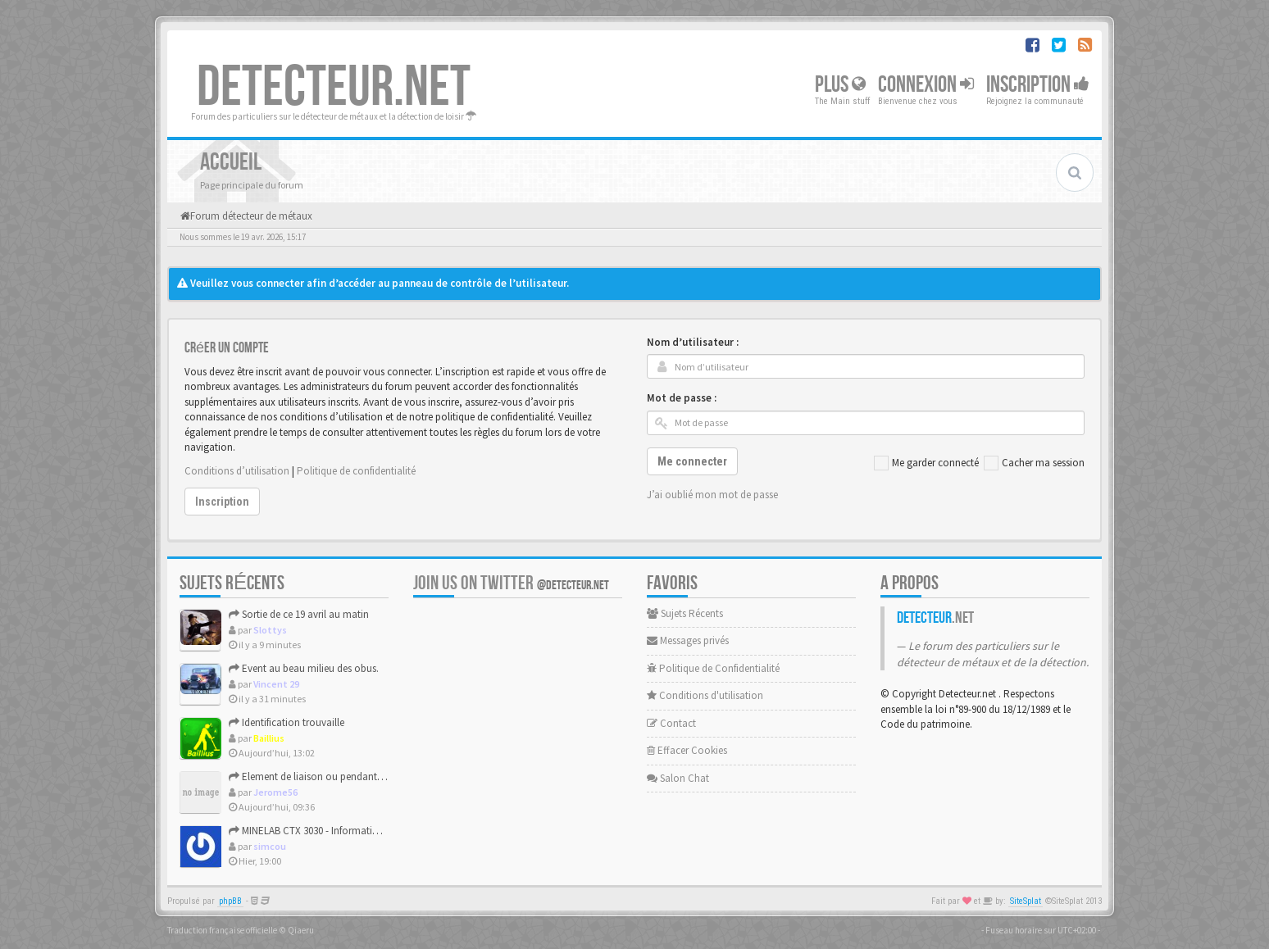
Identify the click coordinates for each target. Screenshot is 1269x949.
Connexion (926, 84)
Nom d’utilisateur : (693, 342)
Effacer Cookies (687, 750)
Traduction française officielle (222, 930)
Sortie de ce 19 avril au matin (299, 614)
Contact (671, 723)
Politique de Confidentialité (713, 668)
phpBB (230, 901)
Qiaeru (301, 930)
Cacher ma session (1034, 463)
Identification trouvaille (286, 722)
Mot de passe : (681, 398)
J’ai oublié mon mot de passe (712, 495)
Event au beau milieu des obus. (304, 668)
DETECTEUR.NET (334, 87)
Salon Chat (678, 778)
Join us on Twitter (511, 583)
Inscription (1037, 84)
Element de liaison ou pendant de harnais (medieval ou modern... (380, 776)
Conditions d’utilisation (236, 471)
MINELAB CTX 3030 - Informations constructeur (338, 831)
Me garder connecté (926, 463)
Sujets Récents (685, 613)
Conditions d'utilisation (705, 695)
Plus (840, 84)
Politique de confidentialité (356, 471)
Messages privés (688, 640)
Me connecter (692, 461)
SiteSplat (1025, 901)
